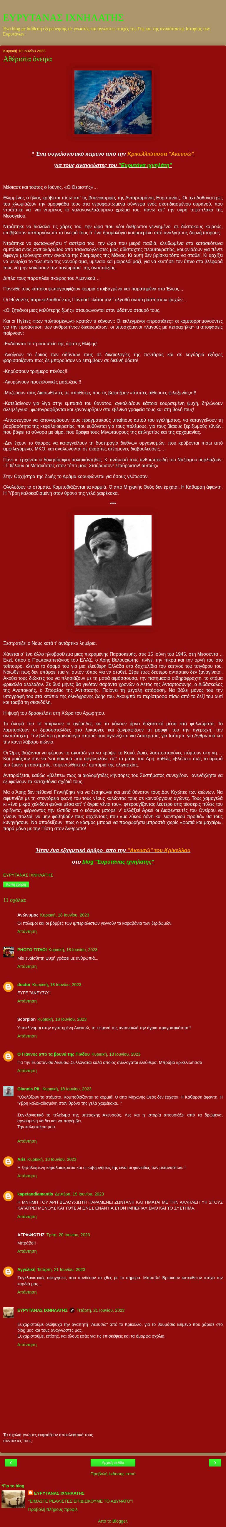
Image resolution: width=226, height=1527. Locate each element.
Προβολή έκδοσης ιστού (113, 1473)
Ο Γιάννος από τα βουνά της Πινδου (53, 1054)
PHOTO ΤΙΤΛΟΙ (32, 949)
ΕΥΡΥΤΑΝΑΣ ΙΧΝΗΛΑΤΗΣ (63, 17)
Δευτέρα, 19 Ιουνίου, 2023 (79, 1194)
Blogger (119, 1521)
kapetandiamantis (35, 1194)
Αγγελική (26, 1269)
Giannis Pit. (29, 1089)
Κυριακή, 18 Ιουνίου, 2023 (64, 915)
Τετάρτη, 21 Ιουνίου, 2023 (61, 1269)
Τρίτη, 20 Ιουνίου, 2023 (68, 1234)
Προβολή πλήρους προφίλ (53, 1509)
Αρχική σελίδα (113, 1463)
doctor (24, 984)
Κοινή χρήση (16, 884)
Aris (21, 1159)
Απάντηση (26, 931)
